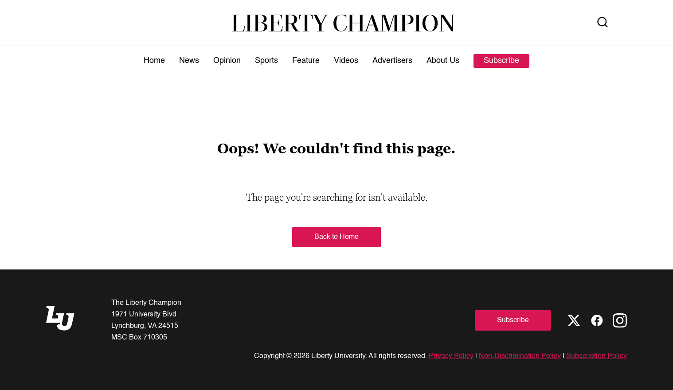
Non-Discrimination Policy (520, 356)
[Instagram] (620, 320)
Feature (306, 61)
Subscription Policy (596, 356)
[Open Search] (602, 23)
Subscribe (501, 61)
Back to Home (336, 237)
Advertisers (392, 61)
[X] (574, 320)
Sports (266, 61)
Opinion (227, 61)
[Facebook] (597, 320)
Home (154, 61)
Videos (346, 61)
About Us (442, 61)
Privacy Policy (451, 356)
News (189, 61)
